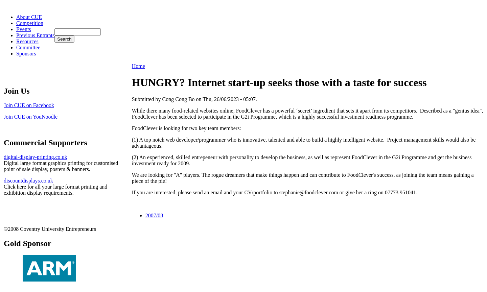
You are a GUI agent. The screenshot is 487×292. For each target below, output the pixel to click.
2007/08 (154, 215)
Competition (29, 23)
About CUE (29, 17)
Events (23, 29)
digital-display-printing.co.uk (35, 157)
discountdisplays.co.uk (28, 181)
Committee (28, 47)
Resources (27, 41)
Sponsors (26, 53)
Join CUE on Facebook (29, 105)
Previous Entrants (35, 35)
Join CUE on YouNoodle (30, 117)
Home (138, 66)
